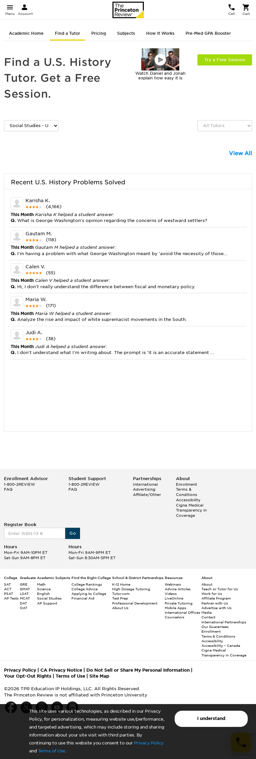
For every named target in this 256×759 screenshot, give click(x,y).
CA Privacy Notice (61, 670)
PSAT (8, 594)
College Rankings (86, 584)
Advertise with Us (216, 608)
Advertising (144, 489)
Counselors (174, 617)
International (145, 484)
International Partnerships (223, 622)
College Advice (84, 589)
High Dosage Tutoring (131, 589)
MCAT (25, 598)
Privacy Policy (149, 742)
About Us (120, 608)
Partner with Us (214, 603)
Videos (171, 594)
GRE (23, 584)
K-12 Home (121, 584)
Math (41, 584)
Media (206, 612)
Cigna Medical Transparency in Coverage (191, 510)
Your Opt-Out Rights (27, 676)
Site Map (99, 676)
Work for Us (211, 594)
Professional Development (134, 603)
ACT (8, 589)
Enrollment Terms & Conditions (186, 489)
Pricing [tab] (98, 33)
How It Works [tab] (160, 33)
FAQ (8, 489)
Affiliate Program (216, 598)
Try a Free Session (224, 59)
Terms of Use (51, 750)
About (206, 584)
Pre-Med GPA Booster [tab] (208, 33)
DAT (23, 603)
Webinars (173, 584)
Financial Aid (82, 598)
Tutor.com (121, 594)
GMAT (25, 589)
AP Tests (11, 598)
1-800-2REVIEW (19, 484)
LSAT (24, 594)
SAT (7, 584)
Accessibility (188, 500)
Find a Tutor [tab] (67, 33)
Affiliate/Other (147, 494)
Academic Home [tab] (26, 33)
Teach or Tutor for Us (219, 589)
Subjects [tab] (126, 33)
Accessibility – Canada (220, 645)
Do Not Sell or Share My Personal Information (138, 670)
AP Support (47, 603)
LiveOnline (174, 598)
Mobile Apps (175, 608)
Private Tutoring (178, 603)
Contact (208, 617)
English (43, 594)
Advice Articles (178, 589)
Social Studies (49, 598)
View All (240, 153)
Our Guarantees (215, 627)
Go (72, 533)
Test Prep (120, 598)
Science (44, 589)
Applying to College (88, 594)
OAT (23, 608)
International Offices (182, 612)
